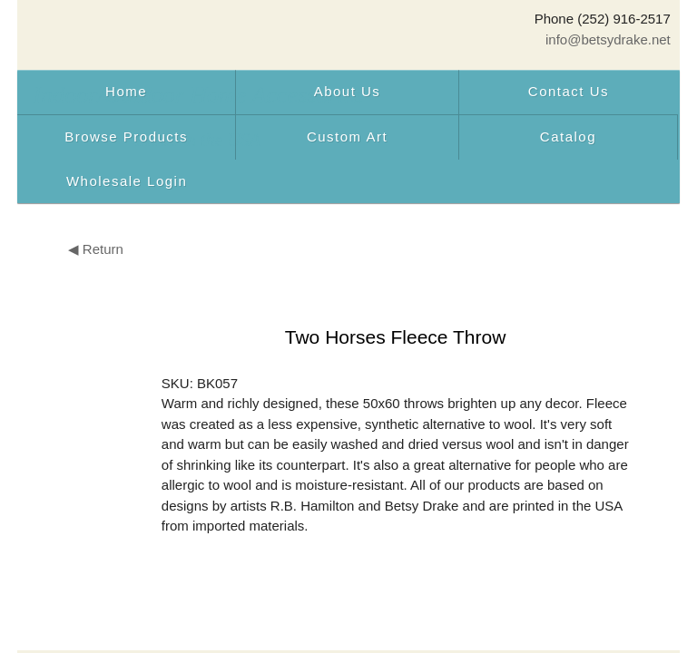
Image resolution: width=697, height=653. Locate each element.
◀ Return (95, 249)
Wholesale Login (126, 181)
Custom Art (347, 136)
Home (126, 91)
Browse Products (126, 136)
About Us (347, 91)
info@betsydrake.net (608, 39)
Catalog (568, 136)
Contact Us (568, 91)
